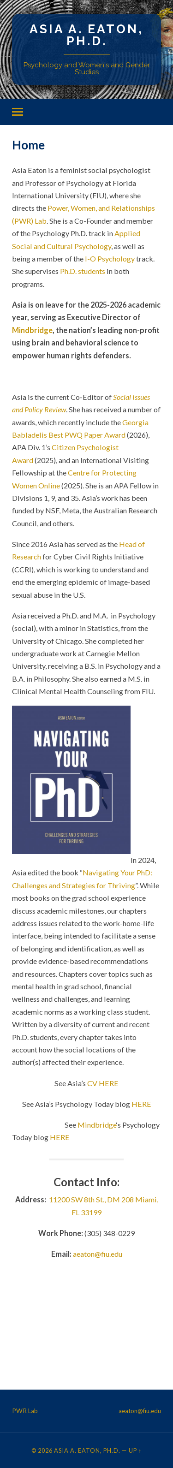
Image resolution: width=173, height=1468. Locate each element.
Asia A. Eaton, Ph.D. (86, 35)
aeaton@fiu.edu (97, 1253)
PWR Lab (25, 1411)
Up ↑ (135, 1450)
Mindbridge (32, 330)
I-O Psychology (110, 258)
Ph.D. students (82, 271)
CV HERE (103, 1083)
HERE (141, 1104)
